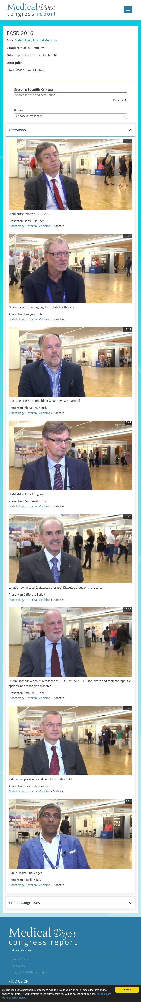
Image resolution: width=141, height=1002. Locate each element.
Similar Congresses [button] (24, 903)
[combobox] (70, 116)
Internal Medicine (45, 40)
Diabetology (23, 40)
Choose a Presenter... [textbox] (30, 116)
